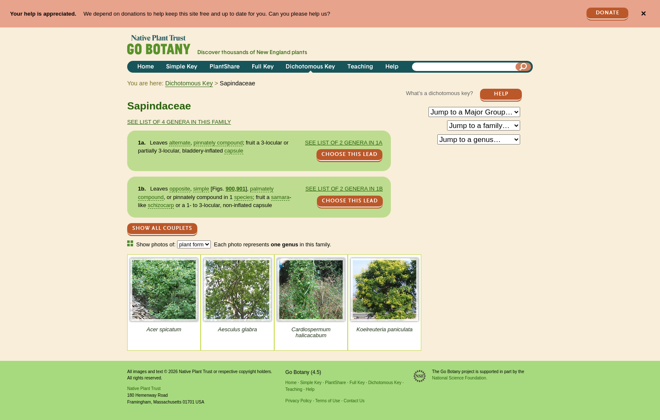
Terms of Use (327, 400)
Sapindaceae (159, 106)
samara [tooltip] (280, 197)
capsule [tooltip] (233, 150)
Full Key (263, 67)
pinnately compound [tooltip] (218, 142)
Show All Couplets (162, 228)
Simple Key (181, 67)
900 (230, 188)
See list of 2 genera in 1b (344, 188)
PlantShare (225, 67)
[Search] (523, 67)
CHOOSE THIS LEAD (349, 154)
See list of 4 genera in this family (179, 122)
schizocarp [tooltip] (161, 205)
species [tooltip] (243, 197)
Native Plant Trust (144, 388)
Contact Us (354, 400)
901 (240, 188)
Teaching (360, 67)
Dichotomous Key (310, 67)
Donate (607, 13)
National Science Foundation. (460, 378)
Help (391, 67)
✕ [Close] (643, 13)
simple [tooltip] (201, 188)
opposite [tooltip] (179, 188)
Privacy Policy (298, 400)
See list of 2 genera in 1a (343, 142)
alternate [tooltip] (180, 142)
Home (145, 67)
